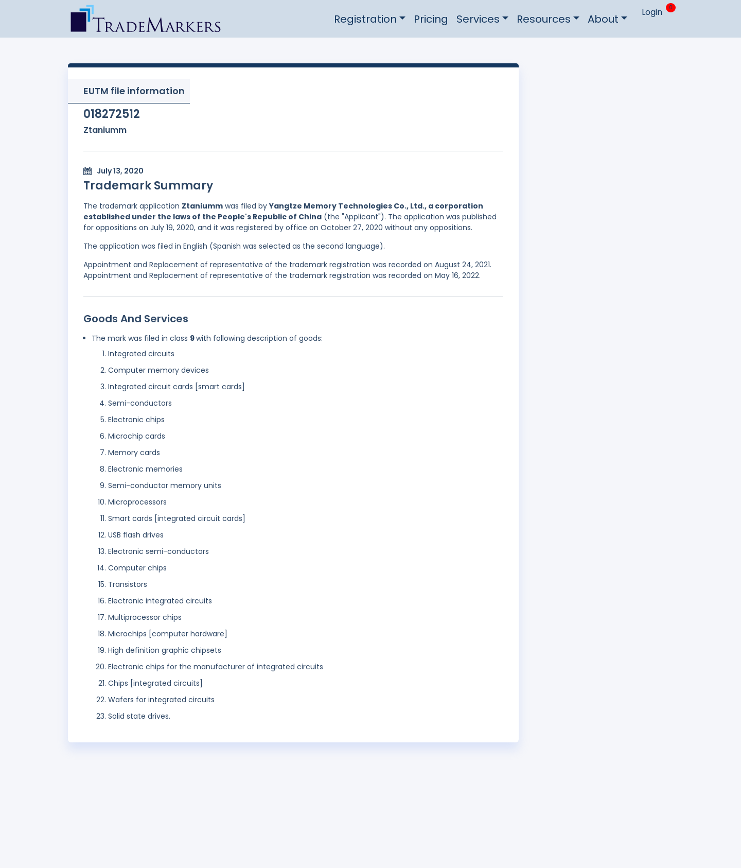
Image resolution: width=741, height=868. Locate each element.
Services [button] (478, 19)
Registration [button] (365, 19)
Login (652, 12)
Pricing (431, 19)
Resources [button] (544, 19)
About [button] (603, 19)
